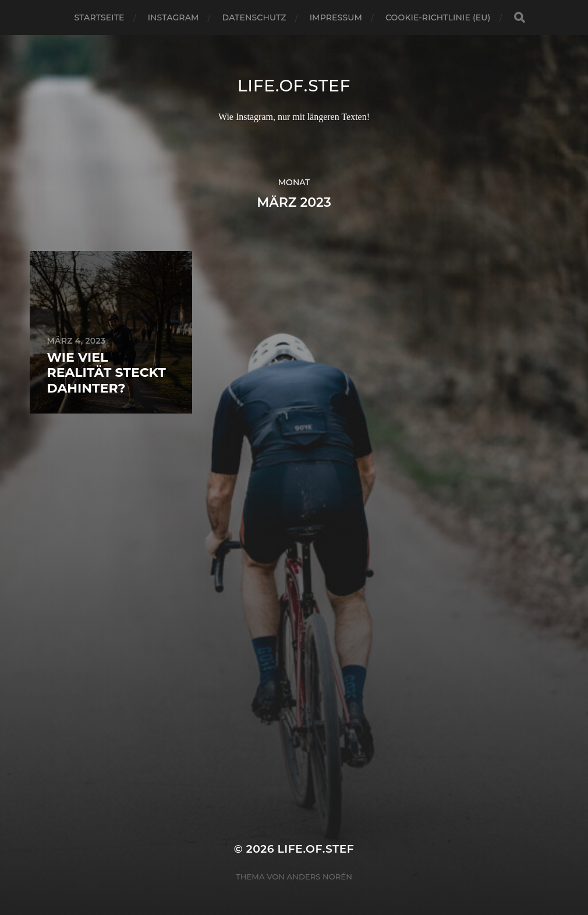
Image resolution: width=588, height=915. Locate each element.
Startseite (100, 17)
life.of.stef (294, 86)
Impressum (336, 17)
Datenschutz (254, 17)
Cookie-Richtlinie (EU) (437, 17)
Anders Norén (319, 876)
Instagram (173, 17)
